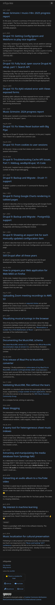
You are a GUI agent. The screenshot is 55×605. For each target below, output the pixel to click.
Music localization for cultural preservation (26, 536)
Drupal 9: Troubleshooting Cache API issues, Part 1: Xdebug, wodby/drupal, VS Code (27, 161)
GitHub (7, 584)
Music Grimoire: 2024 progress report (23, 111)
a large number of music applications (31, 392)
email (20, 589)
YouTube (19, 584)
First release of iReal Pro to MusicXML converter (23, 361)
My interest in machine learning (20, 507)
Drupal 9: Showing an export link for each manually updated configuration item (25, 236)
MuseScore (9, 589)
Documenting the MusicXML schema (23, 340)
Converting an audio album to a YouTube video (25, 479)
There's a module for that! (14, 577)
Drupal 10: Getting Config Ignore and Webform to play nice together (23, 37)
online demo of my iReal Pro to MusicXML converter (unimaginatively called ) (26, 368)
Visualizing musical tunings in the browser (26, 318)
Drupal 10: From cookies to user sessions (25, 144)
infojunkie (8, 3)
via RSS (12, 571)
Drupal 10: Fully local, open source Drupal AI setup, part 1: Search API (27, 65)
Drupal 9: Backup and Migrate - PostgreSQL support (26, 218)
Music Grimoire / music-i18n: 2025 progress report (26, 14)
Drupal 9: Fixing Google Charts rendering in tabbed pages (26, 197)
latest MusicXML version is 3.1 (17, 344)
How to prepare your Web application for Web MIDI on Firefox (25, 272)
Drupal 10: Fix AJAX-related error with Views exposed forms (26, 90)
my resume (7, 565)
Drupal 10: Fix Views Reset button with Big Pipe (26, 128)
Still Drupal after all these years (20, 255)
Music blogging (11, 408)
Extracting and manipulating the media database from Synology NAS (24, 454)
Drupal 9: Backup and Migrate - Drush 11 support (25, 179)
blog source (7, 567)
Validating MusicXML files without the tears (26, 385)
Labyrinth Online (32, 303)
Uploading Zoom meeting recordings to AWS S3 (27, 297)
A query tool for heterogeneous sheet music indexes (27, 429)
